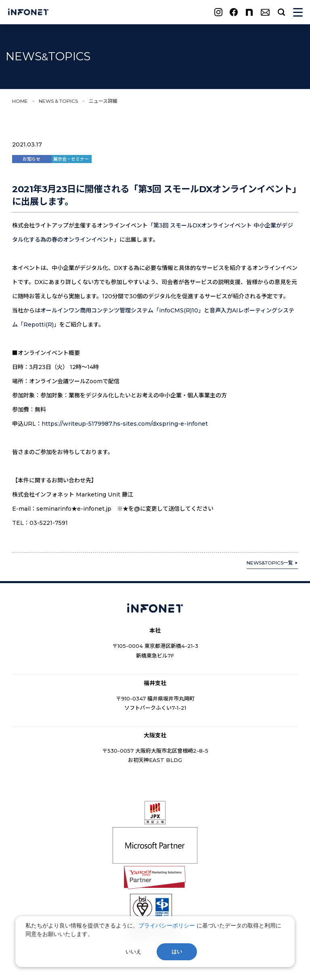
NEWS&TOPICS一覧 (270, 563)
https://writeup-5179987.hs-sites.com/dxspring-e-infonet (125, 423)
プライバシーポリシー (166, 925)
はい (177, 952)
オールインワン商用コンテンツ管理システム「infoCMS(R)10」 (122, 310)
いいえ (133, 952)
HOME (20, 101)
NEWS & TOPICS (58, 101)
